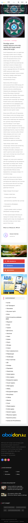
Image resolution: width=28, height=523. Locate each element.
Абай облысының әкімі (14, 510)
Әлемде (14, 40)
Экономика (7, 474)
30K (10, 261)
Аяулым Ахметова (14, 234)
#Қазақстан (12, 227)
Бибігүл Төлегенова (9, 507)
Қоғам (17, 471)
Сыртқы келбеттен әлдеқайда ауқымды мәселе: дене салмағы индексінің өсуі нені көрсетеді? (15, 488)
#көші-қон (6, 227)
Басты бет (6, 521)
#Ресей (18, 227)
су (22, 510)
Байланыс (22, 521)
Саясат (6, 471)
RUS (22, 2)
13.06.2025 (6, 40)
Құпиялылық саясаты (14, 521)
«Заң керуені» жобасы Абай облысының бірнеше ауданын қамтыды (17, 494)
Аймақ (17, 474)
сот (5, 510)
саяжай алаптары (20, 507)
